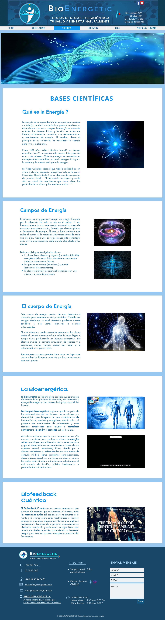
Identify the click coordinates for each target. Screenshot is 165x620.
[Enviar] (140, 601)
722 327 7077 (32, 565)
